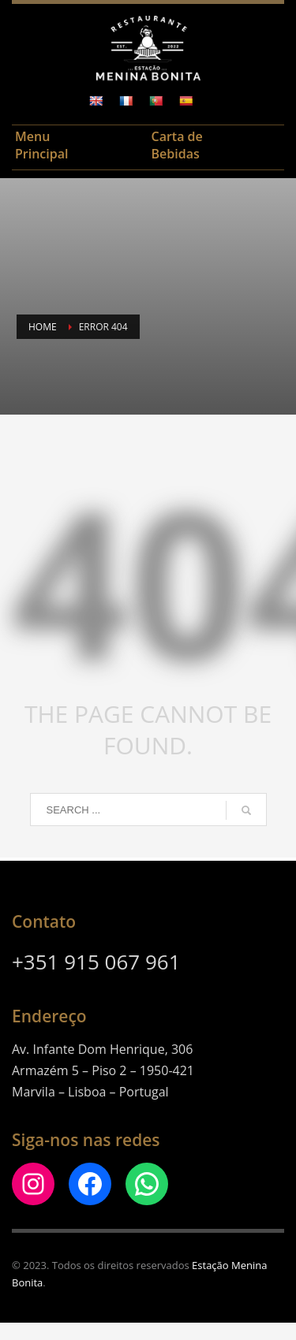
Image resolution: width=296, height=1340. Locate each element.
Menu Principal (41, 145)
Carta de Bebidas (177, 145)
